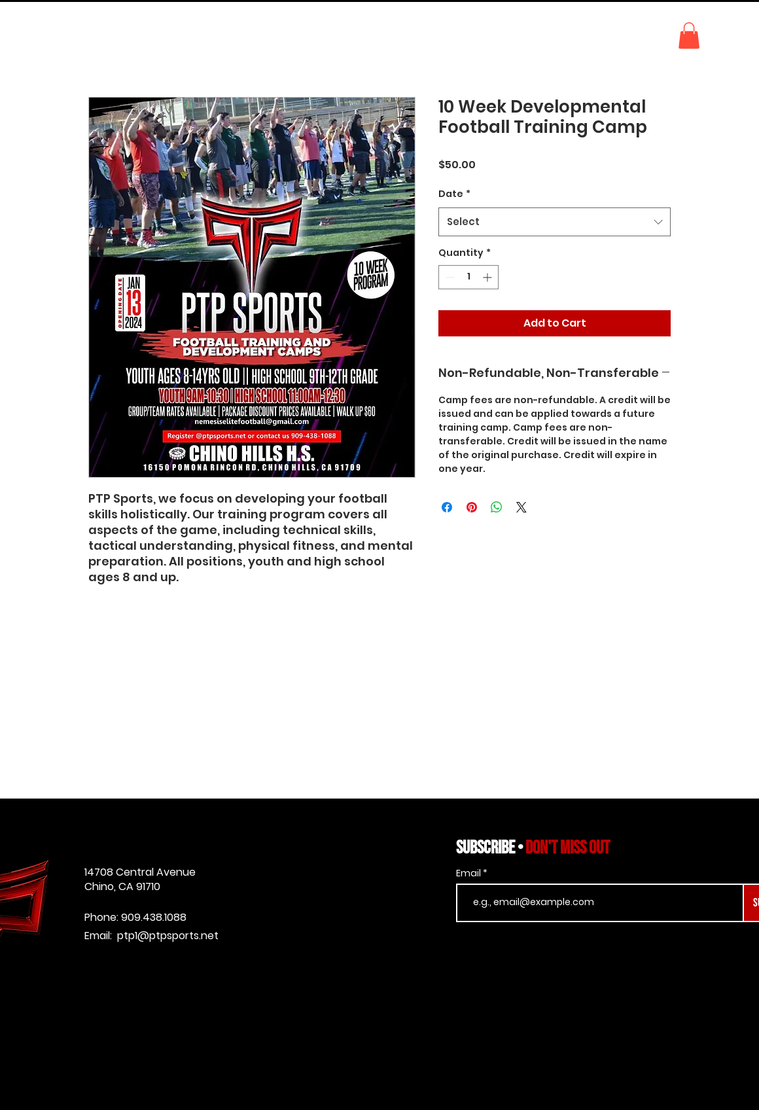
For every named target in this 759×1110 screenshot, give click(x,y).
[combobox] (554, 221)
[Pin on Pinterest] (472, 507)
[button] (689, 35)
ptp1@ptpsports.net (168, 935)
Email (469, 873)
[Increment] (488, 277)
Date (454, 193)
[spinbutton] (468, 277)
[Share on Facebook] (447, 507)
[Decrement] (448, 277)
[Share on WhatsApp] (496, 507)
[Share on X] (521, 507)
